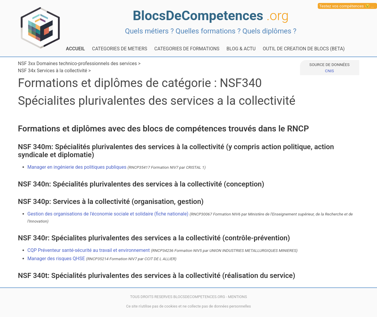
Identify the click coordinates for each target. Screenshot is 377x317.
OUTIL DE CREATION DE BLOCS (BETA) (304, 49)
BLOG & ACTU (241, 49)
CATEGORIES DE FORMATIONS (186, 49)
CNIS (329, 70)
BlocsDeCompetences (211, 15)
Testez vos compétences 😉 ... (346, 6)
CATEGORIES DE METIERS (119, 49)
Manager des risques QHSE (102, 258)
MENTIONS (237, 297)
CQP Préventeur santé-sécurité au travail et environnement (163, 250)
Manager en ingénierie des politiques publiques (117, 167)
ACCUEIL (75, 49)
